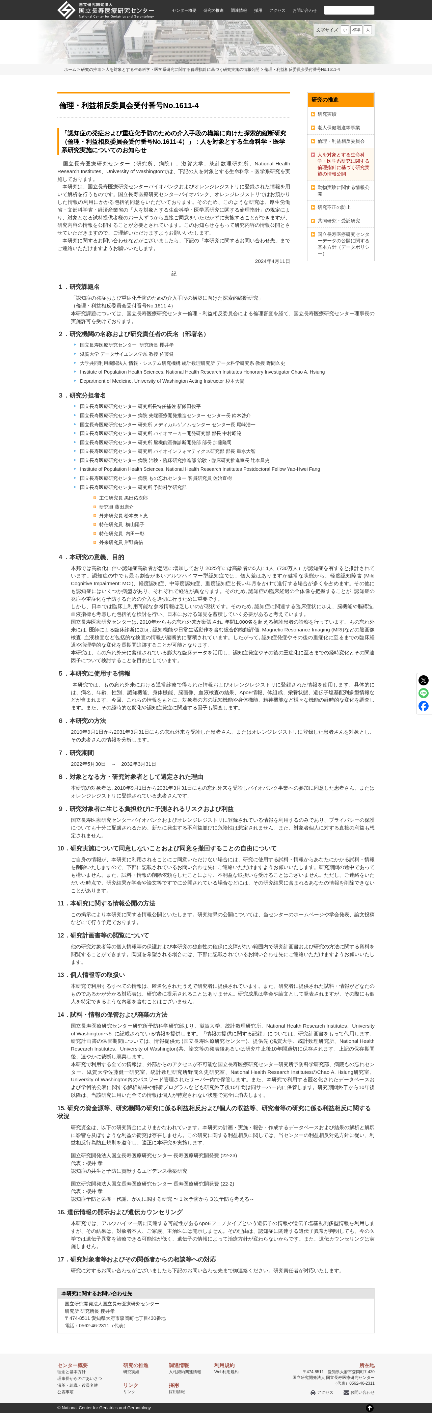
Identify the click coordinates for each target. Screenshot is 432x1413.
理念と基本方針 (71, 1371)
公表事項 (65, 1392)
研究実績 (327, 114)
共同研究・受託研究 (339, 220)
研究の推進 (214, 10)
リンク (129, 1391)
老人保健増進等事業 (339, 127)
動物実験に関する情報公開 (344, 190)
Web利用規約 (226, 1371)
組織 (74, 1385)
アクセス (277, 10)
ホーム (70, 69)
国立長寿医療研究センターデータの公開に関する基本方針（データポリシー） (344, 244)
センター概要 (184, 10)
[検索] (341, 10)
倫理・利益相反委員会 (341, 141)
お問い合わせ (305, 10)
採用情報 (177, 1391)
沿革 (61, 1385)
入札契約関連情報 (185, 1371)
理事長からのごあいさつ (79, 1378)
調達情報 (239, 10)
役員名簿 (90, 1385)
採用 (258, 10)
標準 (356, 29)
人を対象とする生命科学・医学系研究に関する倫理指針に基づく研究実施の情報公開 (183, 69)
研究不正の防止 (334, 207)
